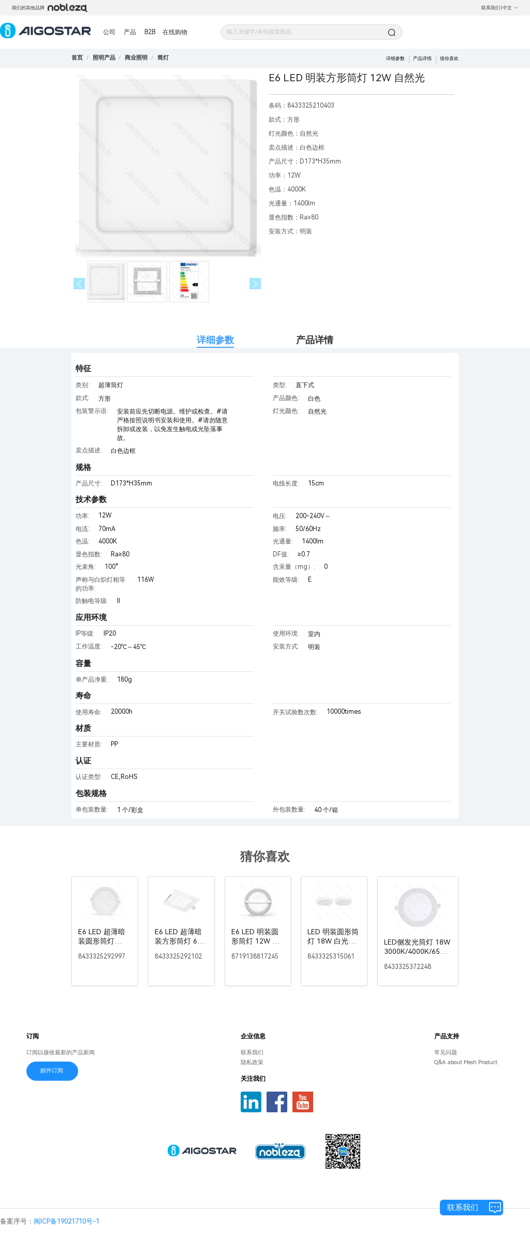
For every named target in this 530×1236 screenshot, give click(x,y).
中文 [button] (511, 7)
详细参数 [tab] (215, 339)
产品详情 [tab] (314, 339)
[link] (104, 57)
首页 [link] (77, 57)
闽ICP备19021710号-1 (66, 1221)
